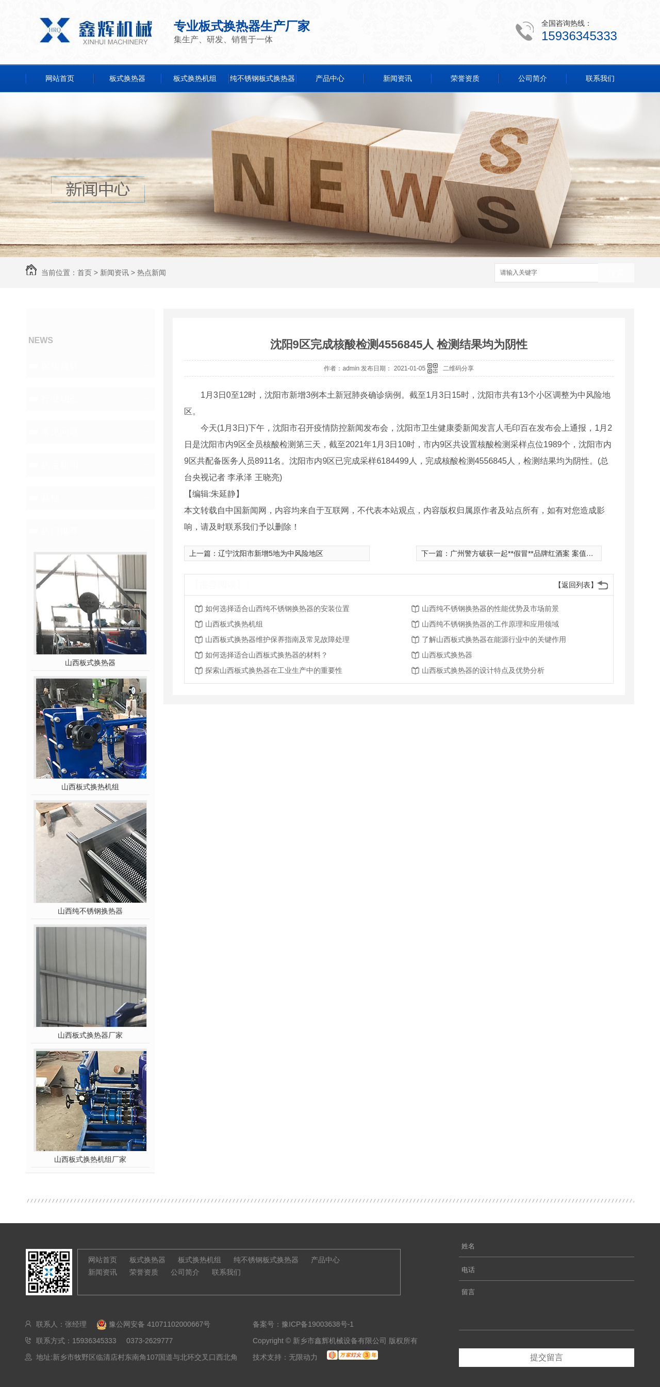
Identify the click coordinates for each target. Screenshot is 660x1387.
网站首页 (59, 78)
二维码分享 (458, 368)
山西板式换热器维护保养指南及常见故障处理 (277, 639)
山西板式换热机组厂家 (90, 1159)
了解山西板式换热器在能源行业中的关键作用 (494, 639)
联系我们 (600, 78)
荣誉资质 (465, 78)
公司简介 (532, 78)
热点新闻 (151, 272)
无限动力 (303, 1357)
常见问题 (59, 432)
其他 (50, 498)
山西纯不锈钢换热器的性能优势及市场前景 (490, 608)
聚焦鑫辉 (59, 366)
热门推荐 (59, 531)
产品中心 (330, 78)
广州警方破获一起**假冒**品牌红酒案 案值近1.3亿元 (534, 553)
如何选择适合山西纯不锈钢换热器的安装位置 (277, 608)
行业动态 (59, 399)
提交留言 (546, 1357)
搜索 (616, 273)
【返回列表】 (576, 585)
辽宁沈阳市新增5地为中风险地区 (270, 553)
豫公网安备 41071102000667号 (149, 1324)
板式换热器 (127, 78)
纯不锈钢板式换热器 (262, 78)
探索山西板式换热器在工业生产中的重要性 (273, 670)
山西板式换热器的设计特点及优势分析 (483, 670)
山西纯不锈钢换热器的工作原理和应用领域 (490, 624)
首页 (84, 272)
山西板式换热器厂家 (90, 1035)
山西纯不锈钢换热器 (90, 911)
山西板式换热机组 (90, 787)
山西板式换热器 (90, 662)
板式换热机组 (195, 78)
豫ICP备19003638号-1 (318, 1324)
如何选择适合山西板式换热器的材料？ (266, 655)
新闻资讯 (397, 78)
